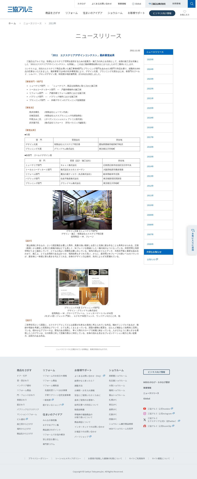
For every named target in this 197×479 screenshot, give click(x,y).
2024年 (150, 69)
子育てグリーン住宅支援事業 (58, 395)
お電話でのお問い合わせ (85, 431)
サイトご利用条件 (137, 458)
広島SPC (113, 414)
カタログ (82, 3)
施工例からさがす (25, 424)
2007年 (150, 234)
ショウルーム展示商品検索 (121, 423)
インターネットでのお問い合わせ (89, 426)
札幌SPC (113, 399)
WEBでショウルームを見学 (121, 428)
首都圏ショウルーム (118, 375)
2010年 (150, 205)
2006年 (150, 244)
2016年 (150, 147)
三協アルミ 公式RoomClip (159, 426)
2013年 (150, 176)
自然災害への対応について (86, 404)
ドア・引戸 (22, 375)
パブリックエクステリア (28, 409)
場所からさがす (24, 428)
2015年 (150, 157)
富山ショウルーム (117, 395)
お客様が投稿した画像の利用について (105, 458)
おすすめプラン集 (51, 424)
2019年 (150, 118)
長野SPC (113, 409)
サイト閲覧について (161, 458)
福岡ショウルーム (117, 390)
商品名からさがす (25, 433)
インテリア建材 (24, 385)
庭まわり (21, 404)
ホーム (12, 23)
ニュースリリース (32, 23)
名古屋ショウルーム (118, 380)
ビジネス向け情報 (162, 13)
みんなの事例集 (50, 420)
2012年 (150, 186)
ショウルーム (115, 13)
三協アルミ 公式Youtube (159, 408)
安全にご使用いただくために (87, 395)
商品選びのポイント (52, 429)
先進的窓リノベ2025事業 (56, 390)
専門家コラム (49, 444)
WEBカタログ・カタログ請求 (156, 382)
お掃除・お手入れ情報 (84, 390)
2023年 (150, 79)
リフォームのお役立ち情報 (55, 375)
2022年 (150, 88)
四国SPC (113, 419)
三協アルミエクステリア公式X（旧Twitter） (162, 420)
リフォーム (71, 13)
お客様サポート (136, 13)
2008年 (150, 225)
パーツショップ (81, 436)
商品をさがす (52, 13)
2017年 (150, 137)
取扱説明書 (79, 409)
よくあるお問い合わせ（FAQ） (88, 375)
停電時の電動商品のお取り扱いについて (83, 416)
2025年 (150, 59)
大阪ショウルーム (117, 385)
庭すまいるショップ (52, 404)
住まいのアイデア (93, 13)
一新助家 (47, 399)
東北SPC (113, 404)
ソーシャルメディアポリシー (68, 458)
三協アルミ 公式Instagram (160, 413)
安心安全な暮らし (51, 439)
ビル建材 (21, 419)
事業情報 (147, 387)
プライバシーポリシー (38, 458)
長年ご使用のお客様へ (84, 399)
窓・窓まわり (23, 380)
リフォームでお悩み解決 (54, 434)
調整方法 (78, 385)
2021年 (150, 98)
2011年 (52, 23)
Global (146, 398)
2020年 (150, 108)
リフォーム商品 (24, 390)
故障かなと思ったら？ (84, 380)
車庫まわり (22, 399)
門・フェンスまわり (26, 395)
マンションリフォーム (27, 414)
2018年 (150, 127)
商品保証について (82, 422)
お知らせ (152, 259)
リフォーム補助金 (51, 385)
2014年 (150, 166)
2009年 (150, 215)
